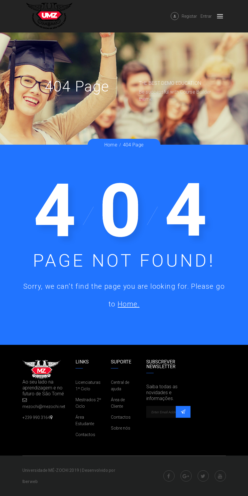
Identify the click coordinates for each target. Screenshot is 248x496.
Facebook (169, 476)
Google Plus (186, 476)
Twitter (203, 476)
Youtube (220, 476)
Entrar (206, 16)
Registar (189, 16)
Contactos (85, 434)
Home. (128, 304)
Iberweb (30, 481)
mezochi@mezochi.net (43, 406)
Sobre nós (120, 428)
